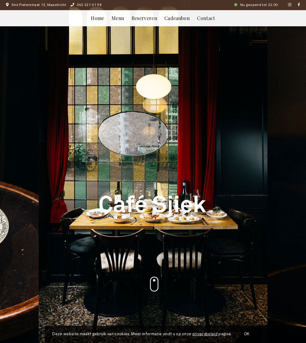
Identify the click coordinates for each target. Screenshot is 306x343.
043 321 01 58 (86, 5)
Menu (117, 18)
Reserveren (144, 18)
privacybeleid (205, 334)
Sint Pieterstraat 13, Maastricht (36, 5)
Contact (206, 18)
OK (247, 334)
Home (97, 18)
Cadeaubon (177, 18)
